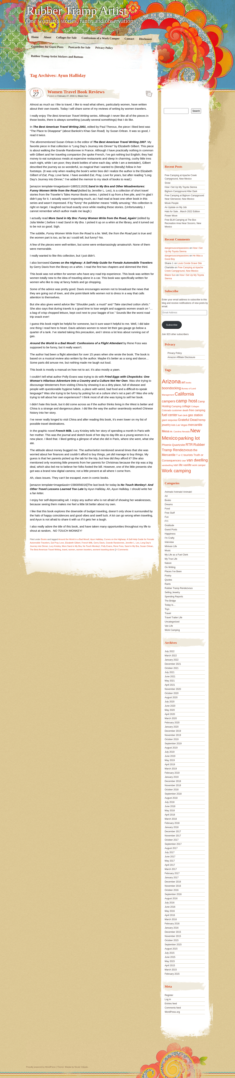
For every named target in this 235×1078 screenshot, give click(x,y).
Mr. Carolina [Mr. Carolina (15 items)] (175, 431)
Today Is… (170, 605)
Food (167, 508)
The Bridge (170, 600)
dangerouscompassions (177, 248)
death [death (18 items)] (185, 410)
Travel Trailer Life (173, 617)
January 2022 (172, 659)
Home (35, 37)
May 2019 (170, 760)
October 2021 (172, 668)
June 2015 (170, 957)
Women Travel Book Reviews (76, 91)
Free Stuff (170, 512)
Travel (168, 613)
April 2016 (170, 915)
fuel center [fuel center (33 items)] (169, 415)
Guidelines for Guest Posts (47, 47)
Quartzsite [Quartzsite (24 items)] (178, 444)
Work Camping (172, 630)
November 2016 (173, 886)
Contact (129, 38)
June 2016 (170, 907)
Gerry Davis (99, 543)
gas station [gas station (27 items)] (195, 415)
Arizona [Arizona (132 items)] (171, 381)
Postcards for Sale (79, 47)
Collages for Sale (66, 37)
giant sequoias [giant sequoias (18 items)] (169, 420)
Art (166, 496)
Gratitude (169, 525)
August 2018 (171, 798)
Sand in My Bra (132, 546)
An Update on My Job (176, 207)
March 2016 (171, 919)
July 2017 (169, 852)
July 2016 (169, 902)
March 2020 (171, 718)
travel (64, 549)
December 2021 (173, 664)
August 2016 (171, 898)
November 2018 (173, 785)
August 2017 (171, 848)
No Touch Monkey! (91, 546)
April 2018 (170, 814)
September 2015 (173, 944)
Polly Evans (106, 546)
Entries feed (171, 1003)
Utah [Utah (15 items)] (183, 461)
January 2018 (172, 827)
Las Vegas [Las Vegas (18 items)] (181, 425)
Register (169, 995)
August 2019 (171, 747)
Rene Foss (118, 546)
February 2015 (172, 974)
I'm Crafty (169, 538)
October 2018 (172, 789)
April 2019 (170, 764)
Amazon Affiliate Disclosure (181, 357)
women (71, 549)
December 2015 (173, 932)
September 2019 (173, 743)
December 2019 (173, 731)
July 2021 (169, 672)
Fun (167, 517)
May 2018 (170, 810)
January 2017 (172, 877)
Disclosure (145, 39)
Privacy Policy (104, 47)
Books (44, 539)
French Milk (87, 543)
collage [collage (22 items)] (186, 406)
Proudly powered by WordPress (40, 1067)
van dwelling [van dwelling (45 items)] (197, 460)
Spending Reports (174, 596)
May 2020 (170, 710)
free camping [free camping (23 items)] (197, 410)
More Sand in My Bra (72, 546)
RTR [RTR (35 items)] (189, 445)
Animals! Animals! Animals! (178, 492)
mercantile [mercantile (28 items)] (195, 424)
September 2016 (173, 894)
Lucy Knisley (55, 546)
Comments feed (173, 1007)
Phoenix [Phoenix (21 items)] (166, 444)
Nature (168, 563)
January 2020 (172, 726)
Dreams (169, 504)
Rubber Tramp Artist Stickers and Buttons (57, 56)
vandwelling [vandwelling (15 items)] (167, 465)
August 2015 (171, 948)
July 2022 (169, 651)
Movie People (172, 203)
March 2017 (171, 869)
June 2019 (170, 756)
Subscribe (171, 324)
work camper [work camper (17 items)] (198, 465)
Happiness (170, 533)
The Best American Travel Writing (45, 549)
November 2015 (173, 936)
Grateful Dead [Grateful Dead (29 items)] (188, 420)
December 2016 (173, 881)
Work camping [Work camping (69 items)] (176, 470)
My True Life (171, 559)
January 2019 (172, 777)
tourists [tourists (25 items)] (188, 454)
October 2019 (172, 739)
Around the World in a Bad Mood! (73, 539)
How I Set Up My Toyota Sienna (181, 187)
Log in (168, 999)
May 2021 (170, 680)
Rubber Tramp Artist (76, 11)
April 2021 (170, 685)
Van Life (169, 626)
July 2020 (169, 701)
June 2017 (170, 856)
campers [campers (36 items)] (168, 401)
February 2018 (172, 823)
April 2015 (170, 965)
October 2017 (172, 840)
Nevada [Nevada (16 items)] (186, 431)
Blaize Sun (83, 96)
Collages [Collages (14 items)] (195, 406)
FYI (166, 521)
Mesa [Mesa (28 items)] (165, 431)
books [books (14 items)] (188, 382)
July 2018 (169, 802)
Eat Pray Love (57, 543)
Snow (167, 183)
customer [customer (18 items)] (177, 410)
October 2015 (172, 940)
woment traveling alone (103, 549)
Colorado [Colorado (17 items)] (166, 410)
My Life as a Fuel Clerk (176, 554)
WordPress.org (172, 1012)
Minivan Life (171, 546)
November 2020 (173, 689)
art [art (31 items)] (183, 382)
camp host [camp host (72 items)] (186, 400)
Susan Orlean (146, 546)
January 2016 (172, 927)
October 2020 (172, 693)
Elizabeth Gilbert (73, 543)
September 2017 (173, 844)
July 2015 (169, 953)
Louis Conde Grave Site (189, 263)
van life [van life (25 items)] (178, 465)
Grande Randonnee (115, 543)
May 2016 (170, 911)
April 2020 (170, 714)
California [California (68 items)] (184, 394)
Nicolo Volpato (81, 1067)
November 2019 (173, 735)
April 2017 (170, 865)
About (47, 37)
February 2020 (172, 722)
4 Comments (122, 549)
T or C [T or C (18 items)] (179, 455)
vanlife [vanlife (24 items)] (187, 465)
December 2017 (173, 831)
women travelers (84, 549)
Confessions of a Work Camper (101, 38)
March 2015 (171, 969)
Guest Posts (171, 529)
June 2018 (170, 806)
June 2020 (170, 706)
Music (168, 550)
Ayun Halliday (96, 539)
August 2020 (171, 697)
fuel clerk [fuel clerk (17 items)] (182, 415)
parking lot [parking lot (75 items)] (189, 438)
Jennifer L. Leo (132, 543)
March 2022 (171, 655)
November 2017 (173, 835)
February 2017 (172, 873)
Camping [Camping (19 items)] (176, 406)
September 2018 (173, 793)
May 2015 (170, 961)
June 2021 (170, 676)
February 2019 (172, 773)
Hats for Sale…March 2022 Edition (182, 211)
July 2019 (169, 752)
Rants (168, 584)
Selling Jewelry (172, 592)
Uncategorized (172, 621)
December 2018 (173, 781)
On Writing (170, 567)
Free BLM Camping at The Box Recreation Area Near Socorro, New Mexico (183, 223)
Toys (167, 609)
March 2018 (171, 819)
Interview (169, 542)
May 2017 (170, 860)
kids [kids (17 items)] (173, 425)
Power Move (171, 215)
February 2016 (172, 923)
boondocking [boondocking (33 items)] (171, 388)
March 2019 (171, 768)
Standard (148, 92)
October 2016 (172, 890)
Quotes (168, 579)
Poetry (168, 575)
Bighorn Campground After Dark (181, 191)
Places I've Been (173, 571)
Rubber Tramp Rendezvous (179, 588)
